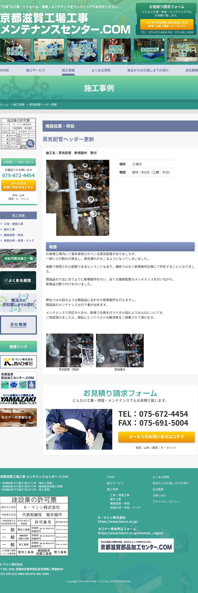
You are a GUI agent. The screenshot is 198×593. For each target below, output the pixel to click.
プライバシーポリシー (166, 501)
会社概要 (191, 70)
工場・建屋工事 (13, 223)
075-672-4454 (18, 175)
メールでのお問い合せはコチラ (156, 436)
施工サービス (35, 70)
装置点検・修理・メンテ (19, 240)
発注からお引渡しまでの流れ (147, 70)
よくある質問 (100, 70)
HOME (4, 70)
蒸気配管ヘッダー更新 (43, 104)
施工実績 (68, 70)
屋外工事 (9, 229)
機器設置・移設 (13, 234)
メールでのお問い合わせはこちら (167, 24)
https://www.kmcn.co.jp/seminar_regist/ (131, 532)
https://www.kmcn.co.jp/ (118, 521)
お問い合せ (159, 495)
